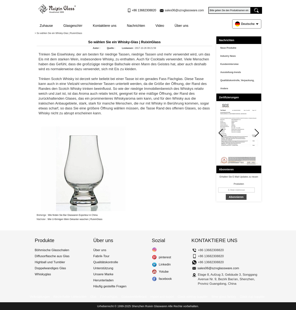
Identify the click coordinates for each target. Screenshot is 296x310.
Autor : (97, 48)
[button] (256, 133)
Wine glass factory (223, 296)
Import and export (162, 296)
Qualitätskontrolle (105, 262)
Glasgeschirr (72, 26)
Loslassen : (128, 48)
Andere (224, 88)
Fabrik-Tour (101, 256)
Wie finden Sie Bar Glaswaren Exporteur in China (73, 215)
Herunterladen (103, 280)
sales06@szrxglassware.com (184, 10)
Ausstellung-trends (230, 72)
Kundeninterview (229, 64)
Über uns (181, 26)
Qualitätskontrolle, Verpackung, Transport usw (237, 81)
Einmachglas (109, 296)
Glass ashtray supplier (192, 296)
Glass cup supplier (252, 296)
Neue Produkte (228, 48)
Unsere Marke (103, 274)
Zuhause (46, 26)
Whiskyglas (43, 274)
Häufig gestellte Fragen (109, 286)
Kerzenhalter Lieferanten (69, 296)
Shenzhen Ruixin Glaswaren (149, 306)
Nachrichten (136, 26)
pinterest (154, 257)
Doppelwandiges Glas (50, 268)
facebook (154, 278)
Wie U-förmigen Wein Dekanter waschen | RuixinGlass (75, 219)
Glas (93, 296)
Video (160, 26)
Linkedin (154, 264)
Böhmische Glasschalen (52, 250)
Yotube (154, 271)
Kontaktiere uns (104, 26)
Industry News (228, 56)
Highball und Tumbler (50, 262)
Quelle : (111, 48)
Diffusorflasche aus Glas (52, 256)
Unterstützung (103, 268)
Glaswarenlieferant (133, 296)
